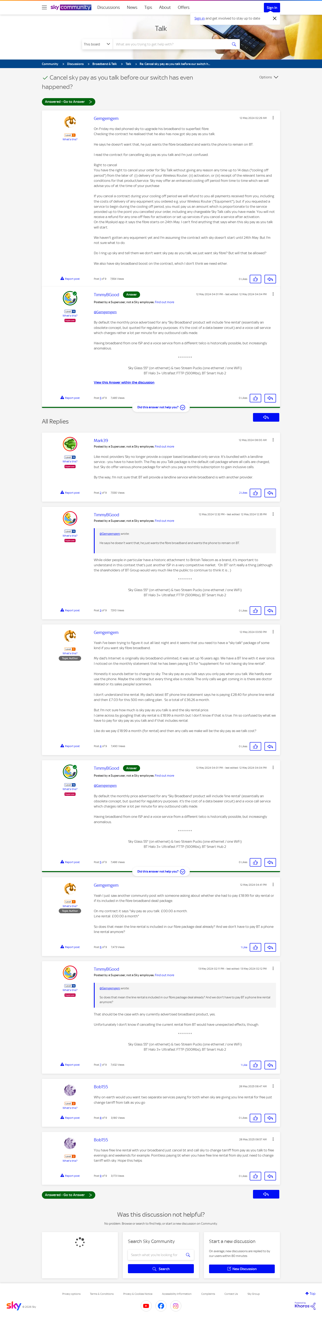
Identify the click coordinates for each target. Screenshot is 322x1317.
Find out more (164, 302)
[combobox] (170, 44)
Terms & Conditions (102, 1293)
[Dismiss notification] (274, 18)
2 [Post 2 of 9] (100, 492)
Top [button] (312, 1293)
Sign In (272, 8)
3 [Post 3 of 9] (100, 610)
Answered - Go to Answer (68, 101)
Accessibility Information (177, 1293)
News (132, 7)
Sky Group (253, 1293)
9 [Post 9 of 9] (100, 1175)
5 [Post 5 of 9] (100, 397)
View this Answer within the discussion (124, 382)
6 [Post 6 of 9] (100, 947)
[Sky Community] (71, 7)
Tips (148, 7)
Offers (184, 7)
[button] (273, 118)
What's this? (70, 139)
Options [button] (265, 77)
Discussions (108, 7)
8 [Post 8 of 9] (100, 1117)
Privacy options (71, 1293)
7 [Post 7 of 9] (100, 1064)
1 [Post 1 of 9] (100, 278)
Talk (161, 28)
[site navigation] (44, 7)
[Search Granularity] (97, 44)
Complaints (208, 1293)
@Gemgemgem (105, 312)
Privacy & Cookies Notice (137, 1293)
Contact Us (231, 1293)
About (165, 7)
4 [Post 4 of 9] (100, 746)
